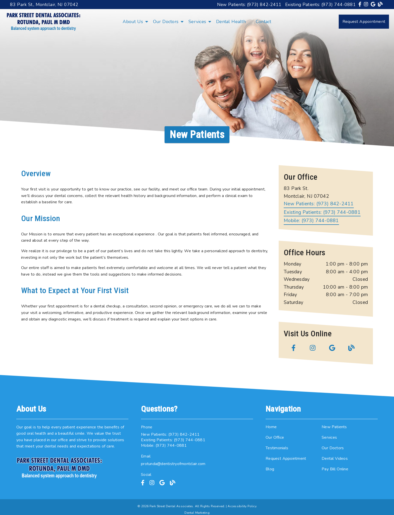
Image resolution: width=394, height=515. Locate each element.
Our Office (275, 437)
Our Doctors (165, 22)
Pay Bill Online (335, 469)
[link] (360, 4)
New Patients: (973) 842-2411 (249, 5)
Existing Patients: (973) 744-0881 (320, 5)
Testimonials (277, 448)
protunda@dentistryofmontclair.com (173, 464)
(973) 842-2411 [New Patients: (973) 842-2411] (319, 204)
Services (197, 22)
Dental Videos (335, 458)
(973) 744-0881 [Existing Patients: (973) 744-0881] (322, 212)
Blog (270, 469)
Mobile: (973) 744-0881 (311, 221)
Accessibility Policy (242, 506)
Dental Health (231, 22)
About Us (133, 22)
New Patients (334, 427)
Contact (263, 22)
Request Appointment (286, 458)
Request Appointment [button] (363, 21)
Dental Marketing (197, 513)
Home (271, 427)
